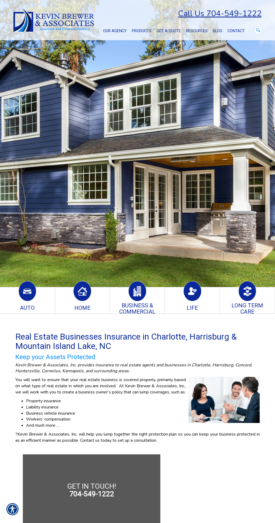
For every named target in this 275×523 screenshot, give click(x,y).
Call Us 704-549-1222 (220, 13)
